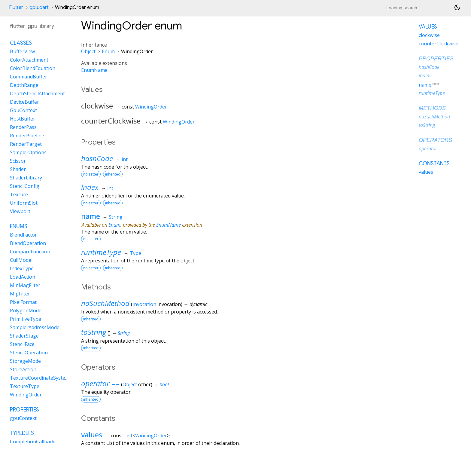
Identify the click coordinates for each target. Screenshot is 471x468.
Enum (108, 51)
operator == (100, 383)
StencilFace (22, 344)
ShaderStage (24, 335)
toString (93, 332)
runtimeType (101, 252)
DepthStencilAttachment (37, 93)
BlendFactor (23, 234)
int (125, 159)
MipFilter (20, 293)
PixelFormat (23, 302)
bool (164, 384)
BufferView (22, 51)
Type (135, 253)
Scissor (18, 161)
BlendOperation (28, 243)
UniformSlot (24, 203)
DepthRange (24, 85)
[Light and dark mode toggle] (457, 7)
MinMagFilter (25, 285)
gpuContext (23, 418)
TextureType (24, 386)
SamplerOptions (28, 152)
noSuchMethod (105, 303)
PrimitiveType (25, 319)
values (91, 434)
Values (428, 26)
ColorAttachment (29, 60)
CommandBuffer (28, 76)
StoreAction (23, 369)
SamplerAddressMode (34, 327)
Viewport (20, 211)
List (128, 435)
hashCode (97, 158)
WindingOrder (151, 106)
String (116, 217)
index (90, 187)
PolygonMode (25, 310)
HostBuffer (22, 118)
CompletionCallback (32, 441)
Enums (18, 226)
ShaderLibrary (26, 177)
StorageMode (25, 361)
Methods (432, 108)
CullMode (20, 260)
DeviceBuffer (24, 102)
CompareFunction (30, 251)
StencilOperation (29, 352)
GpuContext (23, 110)
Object (88, 51)
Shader (18, 169)
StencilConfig (24, 186)
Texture (19, 194)
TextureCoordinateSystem (39, 378)
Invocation (144, 304)
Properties (24, 409)
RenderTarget (26, 144)
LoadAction (22, 277)
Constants (434, 163)
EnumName (94, 70)
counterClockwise (438, 43)
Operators (435, 140)
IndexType (22, 268)
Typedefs (22, 433)
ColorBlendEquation (32, 68)
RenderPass (23, 127)
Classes (21, 43)
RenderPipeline (27, 135)
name (90, 216)
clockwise (429, 35)
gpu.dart (39, 8)
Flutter (16, 8)
